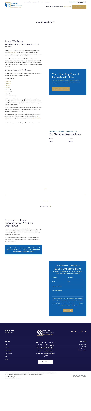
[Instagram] (82, 331)
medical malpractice (36, 118)
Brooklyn (8, 85)
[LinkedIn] (72, 331)
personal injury (12, 52)
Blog (42, 2)
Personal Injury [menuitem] (59, 7)
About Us (7, 347)
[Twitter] (79, 331)
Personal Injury (8, 350)
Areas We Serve (8, 353)
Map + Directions (82, 350)
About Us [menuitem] (52, 7)
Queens (8, 88)
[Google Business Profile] (85, 331)
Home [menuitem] (47, 7)
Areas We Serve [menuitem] (68, 7)
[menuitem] (6, 378)
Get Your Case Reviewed (61, 89)
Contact (47, 2)
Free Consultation (79, 7)
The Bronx (8, 83)
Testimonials (36, 2)
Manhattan (8, 81)
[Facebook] (75, 331)
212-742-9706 (81, 2)
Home (6, 344)
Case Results (27, 2)
